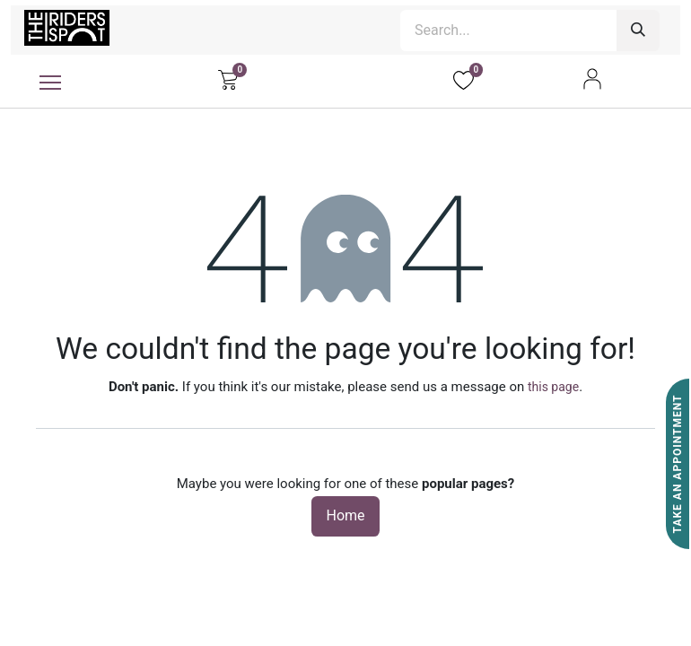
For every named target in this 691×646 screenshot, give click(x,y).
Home (345, 515)
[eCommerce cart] (227, 79)
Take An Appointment (677, 464)
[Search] (638, 30)
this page (553, 387)
